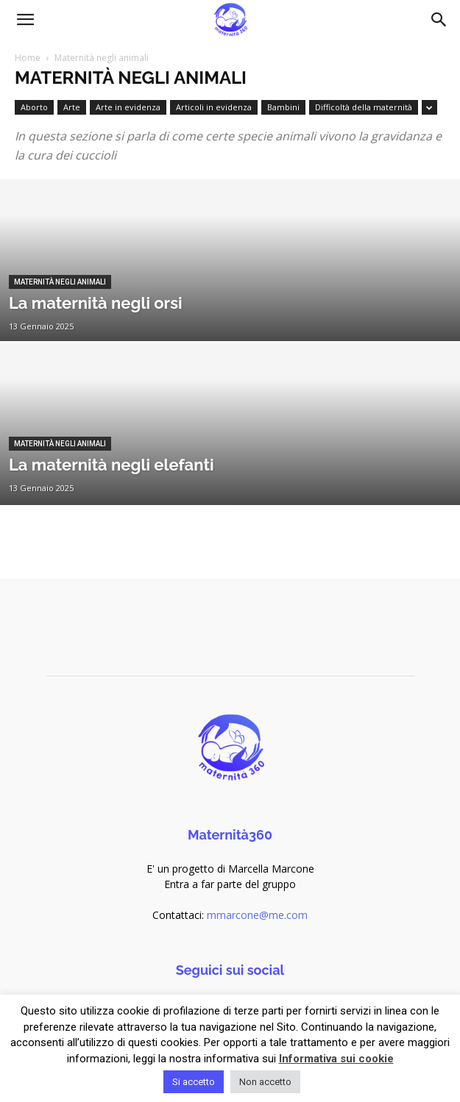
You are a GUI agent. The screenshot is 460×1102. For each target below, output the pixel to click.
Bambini (283, 106)
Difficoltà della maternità (363, 106)
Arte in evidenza (128, 106)
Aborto (34, 106)
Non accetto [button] (265, 1081)
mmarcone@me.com (257, 915)
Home (27, 57)
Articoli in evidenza (214, 106)
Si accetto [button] (193, 1081)
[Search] (439, 20)
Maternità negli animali (60, 282)
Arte (71, 106)
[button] (25, 20)
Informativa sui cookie (336, 1058)
